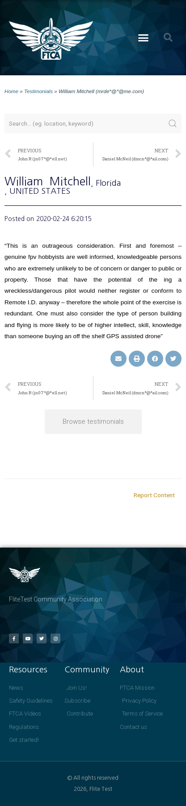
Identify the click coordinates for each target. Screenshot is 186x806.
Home (11, 91)
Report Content (154, 495)
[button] (143, 37)
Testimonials (38, 91)
